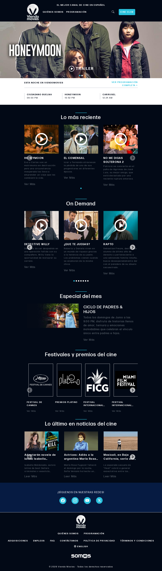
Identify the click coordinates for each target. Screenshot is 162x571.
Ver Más (30, 184)
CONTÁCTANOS (69, 540)
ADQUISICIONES (18, 540)
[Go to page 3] (78, 281)
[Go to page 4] (81, 281)
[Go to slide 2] (82, 75)
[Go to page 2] (76, 281)
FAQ (52, 540)
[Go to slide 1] (80, 75)
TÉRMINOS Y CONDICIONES (137, 540)
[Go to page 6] (85, 281)
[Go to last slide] (29, 247)
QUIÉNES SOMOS (53, 12)
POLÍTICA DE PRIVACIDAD (99, 540)
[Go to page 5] (83, 281)
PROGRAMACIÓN (76, 12)
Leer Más (31, 476)
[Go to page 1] (81, 188)
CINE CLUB (127, 12)
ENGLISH (81, 546)
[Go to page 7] (88, 281)
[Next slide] (132, 158)
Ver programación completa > (125, 84)
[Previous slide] (29, 158)
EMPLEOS (39, 540)
